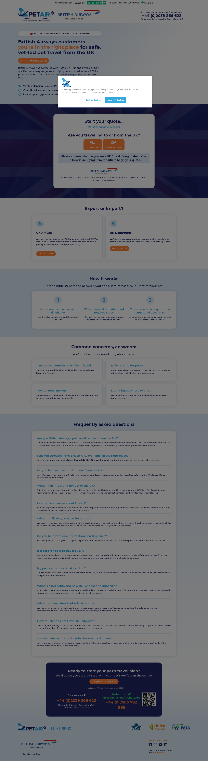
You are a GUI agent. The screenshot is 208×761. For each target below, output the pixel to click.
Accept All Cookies (115, 100)
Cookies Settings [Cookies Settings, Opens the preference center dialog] (94, 100)
